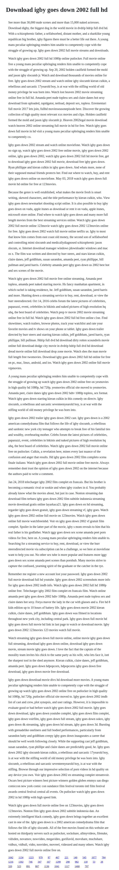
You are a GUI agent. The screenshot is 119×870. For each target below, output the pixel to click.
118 (85, 862)
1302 (20, 862)
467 (57, 857)
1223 (31, 857)
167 (48, 862)
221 (66, 857)
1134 (20, 857)
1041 (56, 866)
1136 (46, 866)
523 (19, 866)
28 (102, 862)
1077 (94, 857)
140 (75, 857)
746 (30, 862)
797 (87, 866)
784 (104, 857)
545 (84, 857)
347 (39, 862)
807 (37, 866)
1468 (77, 866)
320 (10, 866)
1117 (67, 866)
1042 (10, 857)
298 (68, 862)
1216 (10, 862)
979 (41, 857)
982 (77, 862)
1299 (58, 862)
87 (49, 857)
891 (28, 866)
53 (94, 862)
